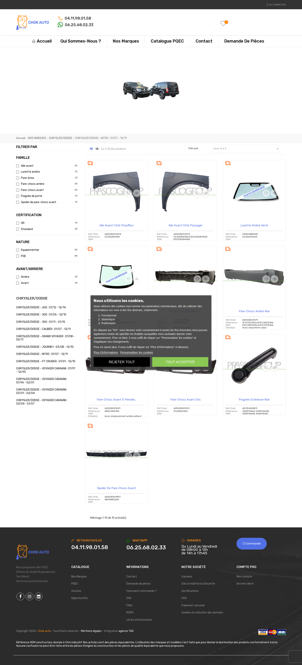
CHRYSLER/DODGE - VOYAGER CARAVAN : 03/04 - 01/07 (41, 402)
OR (46, 223)
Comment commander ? (141, 591)
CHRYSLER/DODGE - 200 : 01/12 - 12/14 (41, 307)
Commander (251, 543)
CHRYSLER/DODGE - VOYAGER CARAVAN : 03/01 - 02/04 (41, 391)
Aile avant (46, 165)
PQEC (74, 583)
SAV (128, 598)
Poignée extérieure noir (254, 399)
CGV (184, 598)
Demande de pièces (138, 583)
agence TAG (126, 631)
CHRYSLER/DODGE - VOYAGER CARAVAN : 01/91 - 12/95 (45, 370)
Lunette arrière (46, 171)
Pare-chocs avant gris (185, 399)
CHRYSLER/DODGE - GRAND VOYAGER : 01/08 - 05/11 (45, 338)
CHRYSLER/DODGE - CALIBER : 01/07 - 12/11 (43, 329)
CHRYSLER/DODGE (32, 298)
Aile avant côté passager (185, 225)
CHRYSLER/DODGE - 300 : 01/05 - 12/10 (41, 314)
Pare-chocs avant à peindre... (117, 399)
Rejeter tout (122, 362)
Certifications (190, 591)
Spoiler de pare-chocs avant (46, 202)
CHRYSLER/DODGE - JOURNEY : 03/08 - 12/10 (45, 347)
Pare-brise (46, 178)
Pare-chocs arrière (46, 184)
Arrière (46, 277)
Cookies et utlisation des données (202, 612)
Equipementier (46, 250)
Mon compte (244, 576)
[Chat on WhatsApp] (151, 547)
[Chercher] (157, 22)
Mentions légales (91, 631)
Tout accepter (180, 362)
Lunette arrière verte (254, 225)
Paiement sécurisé (193, 605)
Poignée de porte (46, 196)
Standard (46, 229)
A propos (186, 576)
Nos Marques (79, 576)
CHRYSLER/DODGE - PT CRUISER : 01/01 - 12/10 (45, 361)
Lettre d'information (139, 620)
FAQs (129, 605)
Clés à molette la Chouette (198, 583)
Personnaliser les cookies (136, 352)
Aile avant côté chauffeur (116, 225)
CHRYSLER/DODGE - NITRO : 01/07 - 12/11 (42, 354)
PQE (46, 256)
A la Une (76, 591)
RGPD (129, 612)
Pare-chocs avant (46, 190)
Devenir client (245, 583)
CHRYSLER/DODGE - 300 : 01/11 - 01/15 (40, 322)
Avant (46, 283)
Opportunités (79, 598)
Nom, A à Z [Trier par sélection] (247, 148)
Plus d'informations (106, 352)
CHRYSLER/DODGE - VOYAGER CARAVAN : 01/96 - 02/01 (41, 380)
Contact (131, 576)
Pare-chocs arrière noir (254, 311)
